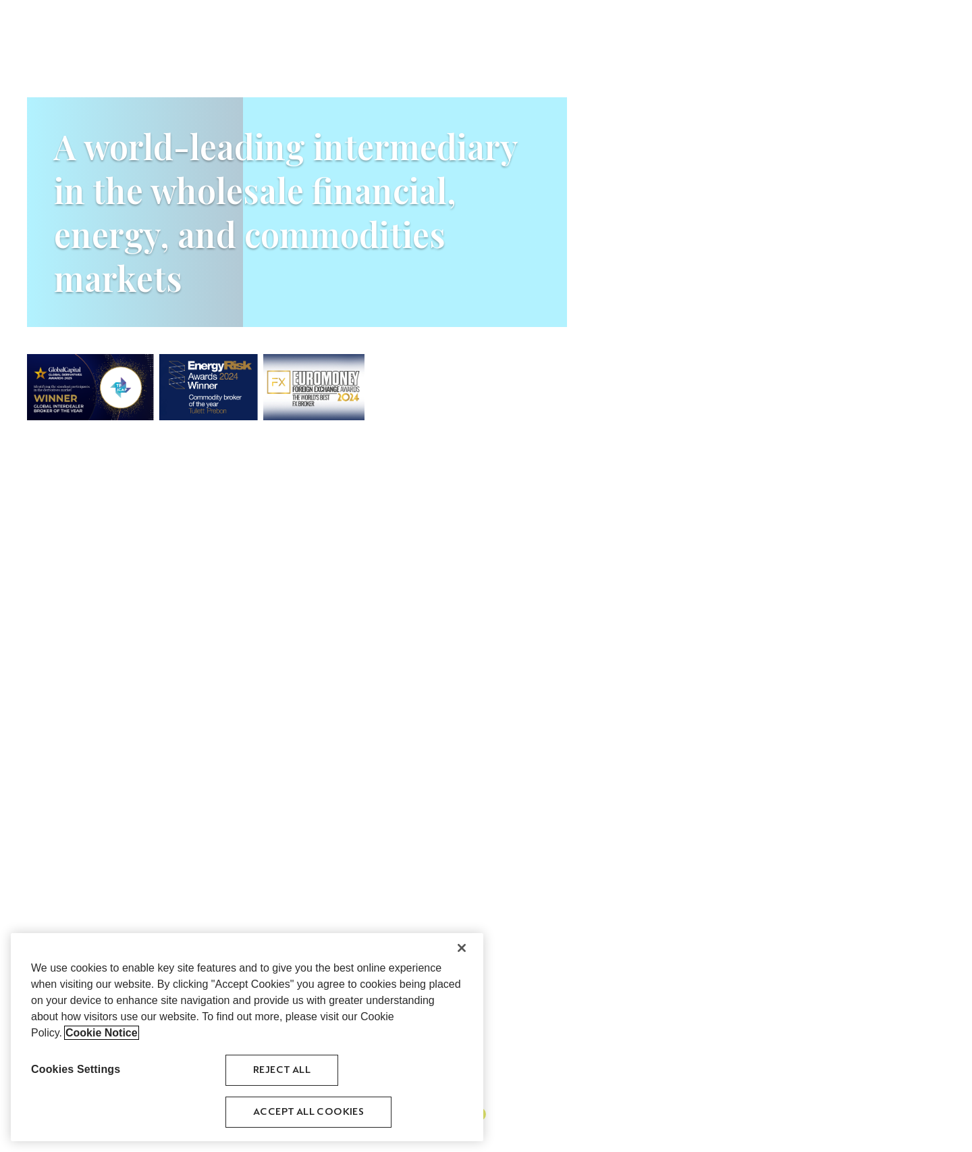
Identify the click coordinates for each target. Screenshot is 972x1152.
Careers (851, 25)
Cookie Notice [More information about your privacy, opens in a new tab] (101, 1035)
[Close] (462, 950)
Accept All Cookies (308, 1113)
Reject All (281, 1072)
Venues (804, 25)
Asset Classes (692, 25)
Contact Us (911, 25)
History (756, 25)
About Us (626, 25)
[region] (247, 1039)
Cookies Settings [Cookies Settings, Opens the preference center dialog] (75, 1071)
